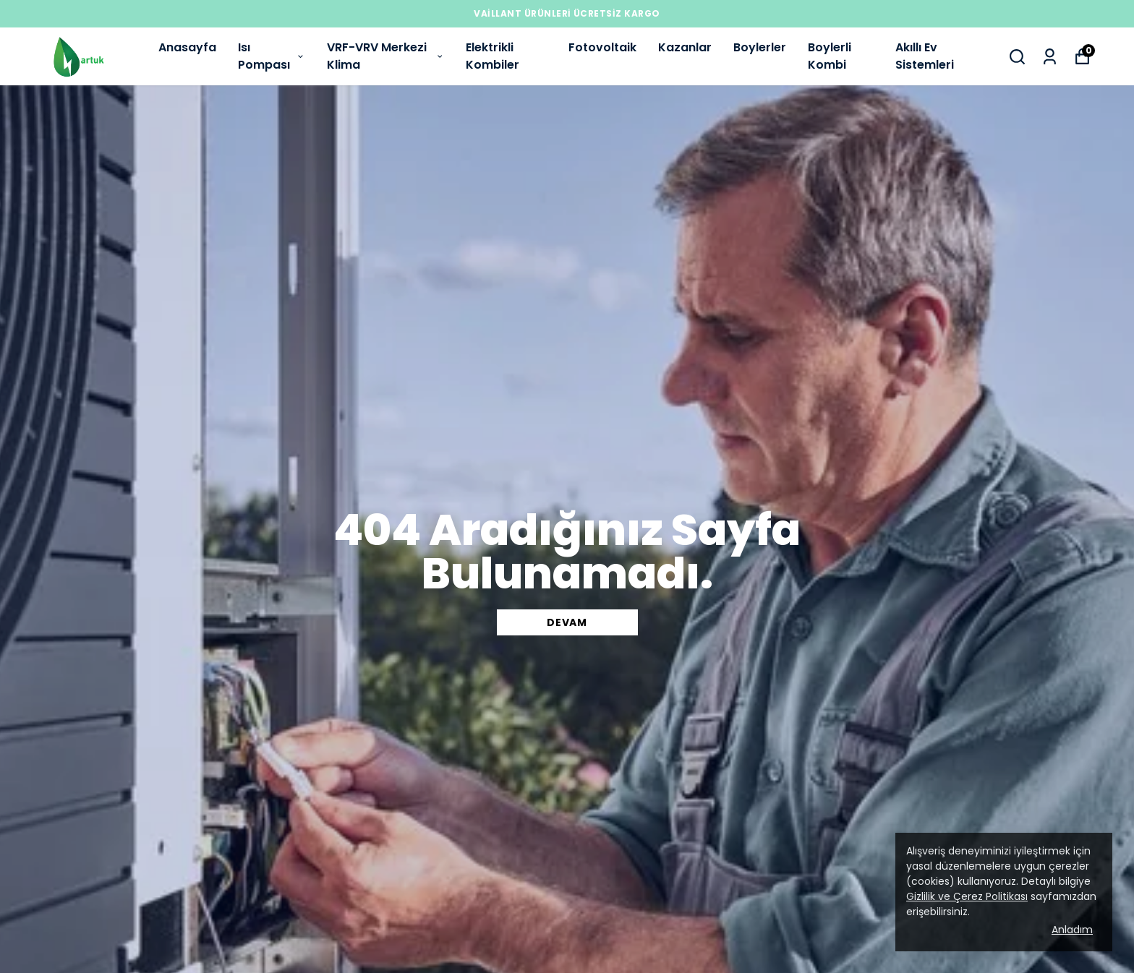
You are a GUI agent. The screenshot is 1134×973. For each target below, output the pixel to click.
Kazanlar (685, 47)
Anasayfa (187, 47)
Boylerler (759, 47)
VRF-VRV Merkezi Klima (385, 56)
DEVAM (567, 622)
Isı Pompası (271, 56)
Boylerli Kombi (829, 56)
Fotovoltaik (602, 47)
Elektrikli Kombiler (492, 56)
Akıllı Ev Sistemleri (924, 56)
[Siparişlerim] (1050, 57)
